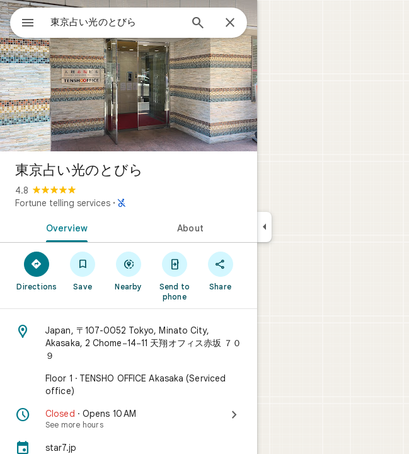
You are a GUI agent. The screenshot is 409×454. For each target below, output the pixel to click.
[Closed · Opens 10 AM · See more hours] (128, 418)
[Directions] (37, 270)
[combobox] (115, 22)
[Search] (198, 24)
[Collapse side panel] (264, 227)
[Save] (83, 270)
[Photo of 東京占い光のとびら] (128, 75)
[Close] (230, 23)
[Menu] (27, 24)
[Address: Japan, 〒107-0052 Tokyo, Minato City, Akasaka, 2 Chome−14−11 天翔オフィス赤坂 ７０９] (128, 343)
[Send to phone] (174, 275)
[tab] (64, 227)
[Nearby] (129, 270)
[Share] (220, 270)
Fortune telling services (62, 203)
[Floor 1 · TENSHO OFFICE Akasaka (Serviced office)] (128, 384)
